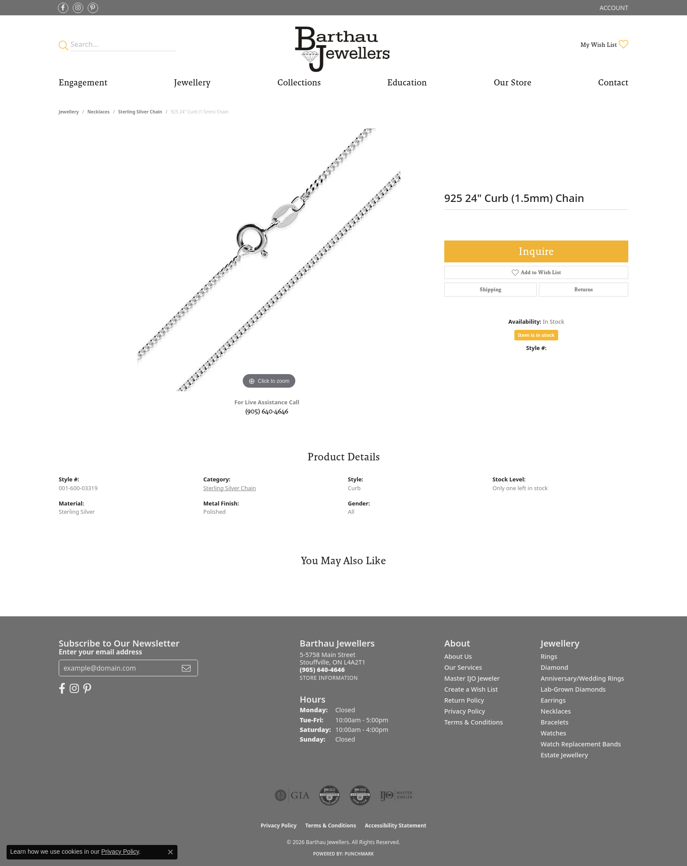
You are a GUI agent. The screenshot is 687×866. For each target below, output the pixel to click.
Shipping (490, 289)
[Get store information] (329, 678)
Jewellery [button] (192, 82)
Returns (583, 289)
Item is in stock (536, 335)
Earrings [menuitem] (553, 700)
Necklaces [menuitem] (556, 711)
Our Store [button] (512, 82)
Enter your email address (100, 651)
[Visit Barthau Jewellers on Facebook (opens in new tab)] (63, 8)
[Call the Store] (322, 669)
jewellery (69, 112)
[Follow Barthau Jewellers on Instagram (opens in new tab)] (78, 8)
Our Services (463, 667)
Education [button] (407, 82)
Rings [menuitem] (549, 656)
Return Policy (464, 700)
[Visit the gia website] (292, 795)
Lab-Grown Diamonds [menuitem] (573, 689)
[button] (613, 7)
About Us (458, 656)
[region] (269, 259)
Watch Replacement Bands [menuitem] (581, 744)
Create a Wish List (471, 689)
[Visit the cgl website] (360, 795)
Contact (613, 82)
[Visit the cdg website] (329, 795)
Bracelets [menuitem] (554, 722)
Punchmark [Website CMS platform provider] (359, 854)
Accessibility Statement (395, 825)
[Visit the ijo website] (396, 795)
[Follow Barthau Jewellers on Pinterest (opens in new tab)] (93, 8)
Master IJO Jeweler (472, 678)
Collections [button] (299, 82)
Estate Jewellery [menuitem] (564, 755)
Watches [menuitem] (553, 733)
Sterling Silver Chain (140, 112)
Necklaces (98, 112)
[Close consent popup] (170, 852)
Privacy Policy (464, 711)
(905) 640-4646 (266, 411)
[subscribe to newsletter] (186, 668)
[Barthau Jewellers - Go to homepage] (343, 44)
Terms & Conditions (473, 722)
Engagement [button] (83, 82)
